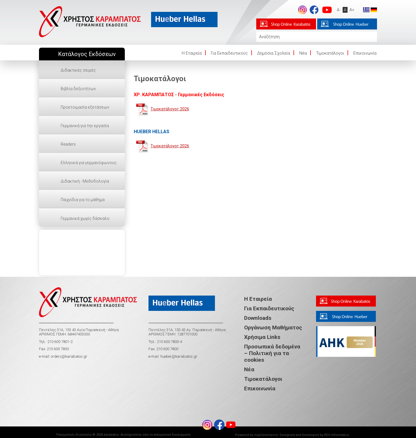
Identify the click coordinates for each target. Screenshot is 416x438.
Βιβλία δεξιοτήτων (78, 88)
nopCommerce (266, 435)
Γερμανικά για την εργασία (85, 125)
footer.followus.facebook (314, 9)
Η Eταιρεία (192, 53)
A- (339, 10)
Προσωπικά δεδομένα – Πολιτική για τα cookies (272, 353)
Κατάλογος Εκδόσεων (87, 54)
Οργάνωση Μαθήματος (273, 327)
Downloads (257, 318)
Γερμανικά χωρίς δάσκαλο (85, 218)
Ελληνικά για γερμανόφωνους (89, 162)
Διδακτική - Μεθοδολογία (85, 181)
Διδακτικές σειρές (78, 70)
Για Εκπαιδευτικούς (229, 53)
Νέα (303, 53)
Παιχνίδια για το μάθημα (83, 199)
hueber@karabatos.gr (178, 356)
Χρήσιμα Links (262, 337)
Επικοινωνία (364, 53)
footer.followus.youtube (327, 10)
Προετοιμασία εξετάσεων (85, 107)
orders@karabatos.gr (69, 356)
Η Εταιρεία (258, 299)
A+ (352, 10)
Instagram (302, 9)
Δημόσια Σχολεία (273, 53)
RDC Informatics (336, 435)
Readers (68, 144)
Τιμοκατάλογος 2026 (170, 109)
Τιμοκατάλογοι (330, 53)
